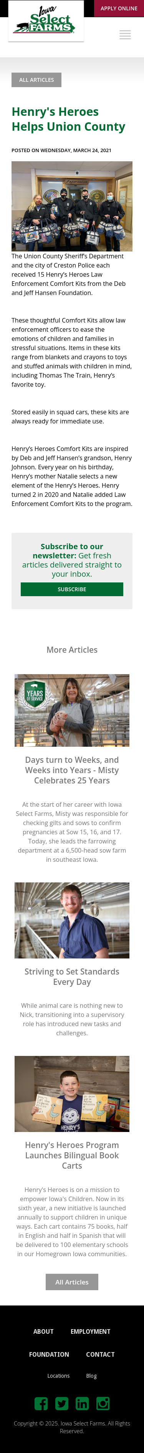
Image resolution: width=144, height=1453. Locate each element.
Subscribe (72, 589)
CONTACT (100, 1354)
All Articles (36, 79)
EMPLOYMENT (91, 1331)
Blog (91, 1376)
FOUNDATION (49, 1354)
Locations (58, 1376)
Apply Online (119, 8)
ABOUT (43, 1331)
